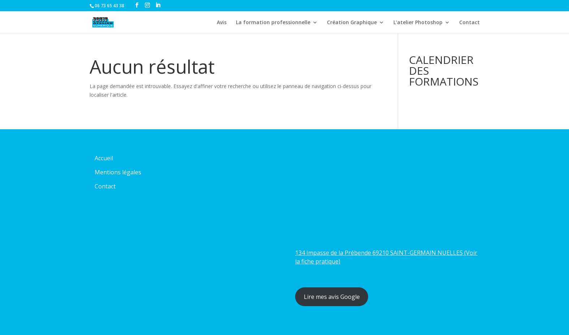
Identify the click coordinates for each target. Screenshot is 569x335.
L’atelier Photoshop (418, 23)
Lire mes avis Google (332, 297)
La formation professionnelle (273, 23)
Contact (469, 23)
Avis (222, 23)
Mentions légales (118, 172)
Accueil (104, 158)
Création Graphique (352, 23)
